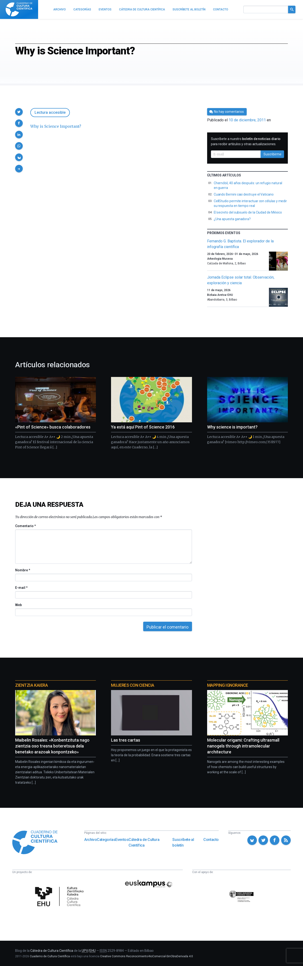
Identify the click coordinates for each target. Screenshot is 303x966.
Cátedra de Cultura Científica (144, 842)
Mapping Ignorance (227, 685)
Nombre (22, 570)
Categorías (106, 839)
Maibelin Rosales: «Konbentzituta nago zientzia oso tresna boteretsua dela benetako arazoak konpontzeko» (52, 746)
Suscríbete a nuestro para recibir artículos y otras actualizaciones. (246, 141)
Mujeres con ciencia (132, 685)
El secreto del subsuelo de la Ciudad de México (248, 212)
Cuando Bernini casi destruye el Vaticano (244, 194)
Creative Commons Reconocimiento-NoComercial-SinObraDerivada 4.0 (146, 956)
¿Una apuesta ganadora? (232, 219)
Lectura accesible (50, 112)
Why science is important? (232, 426)
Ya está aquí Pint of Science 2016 (143, 426)
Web (18, 605)
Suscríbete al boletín (183, 842)
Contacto (211, 839)
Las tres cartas (125, 740)
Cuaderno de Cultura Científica (50, 956)
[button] (19, 112)
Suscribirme (272, 154)
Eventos (122, 839)
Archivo (90, 839)
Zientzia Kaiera (31, 685)
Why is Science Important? (55, 126)
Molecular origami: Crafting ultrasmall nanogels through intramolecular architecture (243, 746)
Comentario (25, 526)
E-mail (21, 588)
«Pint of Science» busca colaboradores (52, 426)
